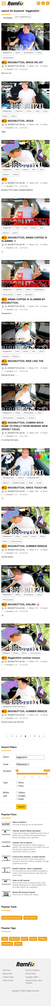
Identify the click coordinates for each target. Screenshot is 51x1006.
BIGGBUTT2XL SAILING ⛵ (23, 604)
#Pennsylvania (8, 418)
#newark (31, 418)
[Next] (44, 736)
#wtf (33, 169)
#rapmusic (19, 111)
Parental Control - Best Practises (34, 982)
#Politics (42, 939)
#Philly (17, 413)
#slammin (18, 289)
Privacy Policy (31, 974)
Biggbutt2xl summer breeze (24, 657)
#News (33, 939)
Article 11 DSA (8, 980)
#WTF (24, 939)
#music (29, 111)
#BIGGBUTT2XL (8, 478)
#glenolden (29, 294)
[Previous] (7, 736)
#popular (6, 174)
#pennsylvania (8, 57)
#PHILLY (21, 478)
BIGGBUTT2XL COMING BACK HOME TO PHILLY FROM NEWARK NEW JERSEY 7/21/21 (24, 426)
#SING (30, 483)
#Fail (5, 939)
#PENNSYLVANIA (18, 483)
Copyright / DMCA (32, 977)
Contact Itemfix (8, 977)
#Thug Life (14, 939)
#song (45, 111)
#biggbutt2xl (7, 169)
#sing (37, 111)
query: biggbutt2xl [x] (22, 17)
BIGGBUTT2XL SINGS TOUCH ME (27, 487)
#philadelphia (28, 52)
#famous (16, 174)
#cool (17, 169)
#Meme (18, 944)
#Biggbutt (6, 653)
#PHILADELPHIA (33, 478)
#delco (39, 52)
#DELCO (6, 483)
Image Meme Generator (12, 918)
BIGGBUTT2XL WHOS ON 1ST (25, 62)
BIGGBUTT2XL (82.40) (16, 66)
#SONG (39, 483)
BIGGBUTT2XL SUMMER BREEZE (27, 546)
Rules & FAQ (7, 974)
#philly (17, 52)
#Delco (24, 653)
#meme (25, 169)
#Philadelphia (28, 413)
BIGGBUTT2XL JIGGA (20, 120)
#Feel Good (7, 944)
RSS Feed (6, 970)
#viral (41, 169)
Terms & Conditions (33, 970)
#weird (15, 233)
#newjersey (21, 418)
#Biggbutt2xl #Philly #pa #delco (14, 706)
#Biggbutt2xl (7, 52)
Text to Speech (30, 918)
